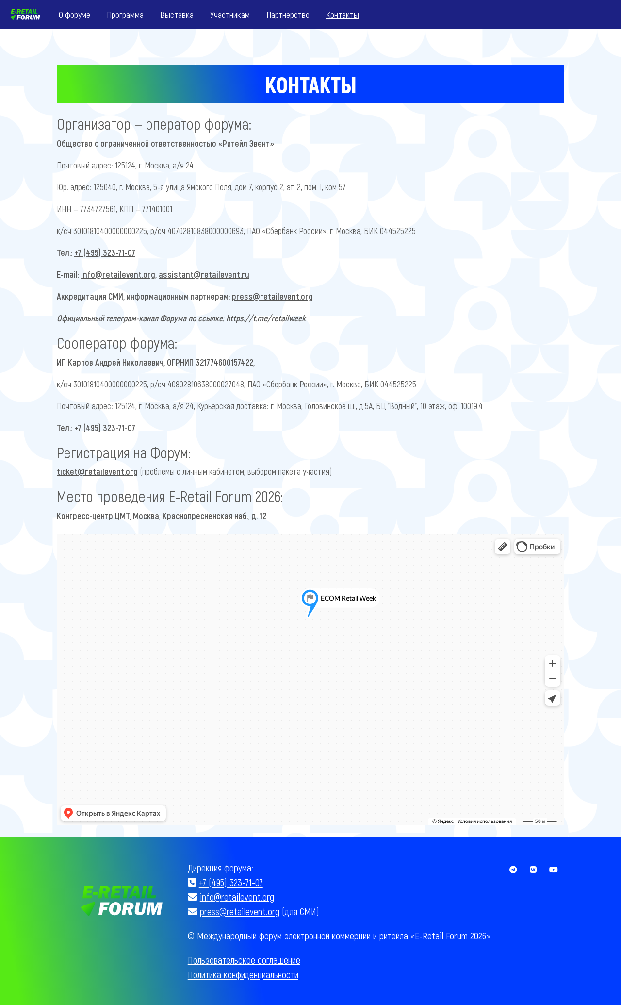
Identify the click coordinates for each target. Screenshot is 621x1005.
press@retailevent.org (272, 296)
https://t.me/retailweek (266, 318)
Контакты (342, 14)
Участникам (230, 14)
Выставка (177, 14)
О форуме (74, 14)
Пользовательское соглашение (244, 960)
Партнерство (288, 14)
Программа (125, 14)
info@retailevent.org (118, 274)
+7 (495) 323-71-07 (104, 252)
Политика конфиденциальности (243, 974)
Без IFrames (310, 679)
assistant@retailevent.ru (204, 274)
